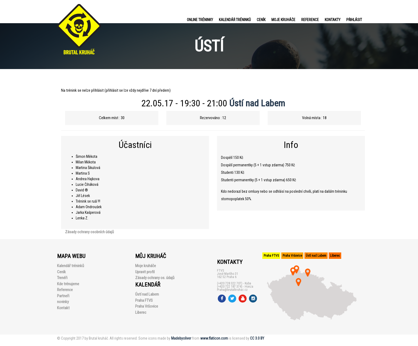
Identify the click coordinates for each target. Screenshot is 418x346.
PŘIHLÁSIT (354, 20)
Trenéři (62, 277)
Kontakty (332, 20)
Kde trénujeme (68, 283)
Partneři (63, 295)
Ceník (261, 20)
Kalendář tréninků (235, 20)
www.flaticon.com (214, 338)
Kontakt (63, 307)
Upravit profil (145, 271)
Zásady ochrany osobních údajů (89, 232)
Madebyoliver (181, 338)
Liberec (140, 312)
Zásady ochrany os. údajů (154, 277)
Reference (310, 20)
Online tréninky (200, 20)
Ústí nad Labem (257, 103)
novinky (63, 301)
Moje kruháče (283, 20)
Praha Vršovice (146, 306)
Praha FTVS (144, 300)
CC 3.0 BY (257, 338)
